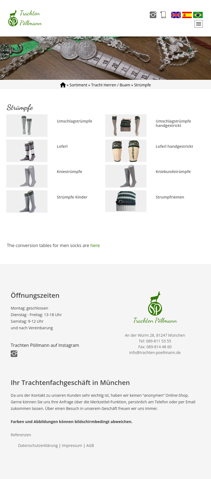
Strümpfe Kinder (72, 197)
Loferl (62, 146)
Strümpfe (142, 84)
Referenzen (21, 434)
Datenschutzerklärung (38, 445)
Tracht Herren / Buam (110, 84)
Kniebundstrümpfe (173, 171)
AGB (90, 445)
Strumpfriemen (170, 197)
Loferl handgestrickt (174, 146)
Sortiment (78, 84)
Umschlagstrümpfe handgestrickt (173, 123)
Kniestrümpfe (69, 171)
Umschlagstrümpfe (74, 121)
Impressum (72, 445)
